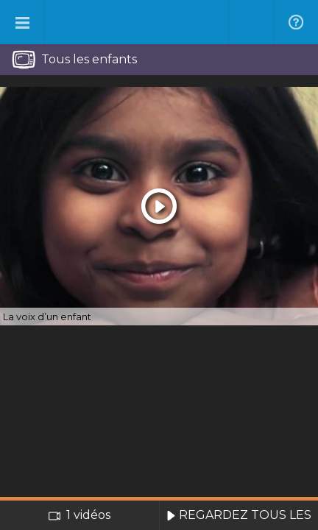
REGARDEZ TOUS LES (238, 515)
